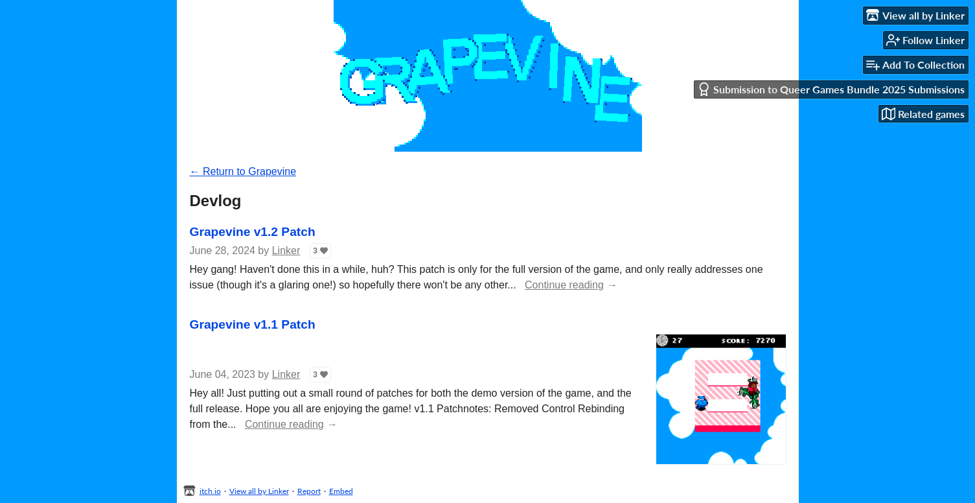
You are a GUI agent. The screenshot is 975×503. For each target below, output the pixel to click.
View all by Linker (259, 491)
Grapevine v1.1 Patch (252, 324)
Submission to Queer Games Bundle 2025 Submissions (831, 89)
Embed (341, 491)
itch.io (210, 491)
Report (309, 491)
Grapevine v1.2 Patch (252, 232)
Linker (286, 250)
